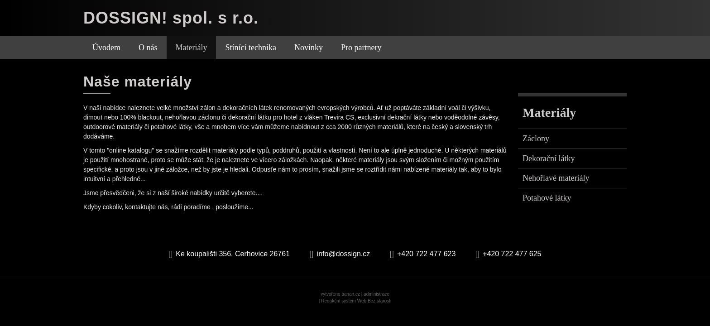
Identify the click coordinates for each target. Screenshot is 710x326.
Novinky (308, 47)
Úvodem (106, 47)
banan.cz (350, 294)
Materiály (191, 47)
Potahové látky (547, 197)
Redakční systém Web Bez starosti (356, 300)
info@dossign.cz (343, 254)
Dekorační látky (549, 158)
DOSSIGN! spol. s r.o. (171, 18)
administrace (376, 294)
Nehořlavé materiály (556, 177)
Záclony (536, 138)
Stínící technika (250, 47)
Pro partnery (361, 47)
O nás (148, 47)
